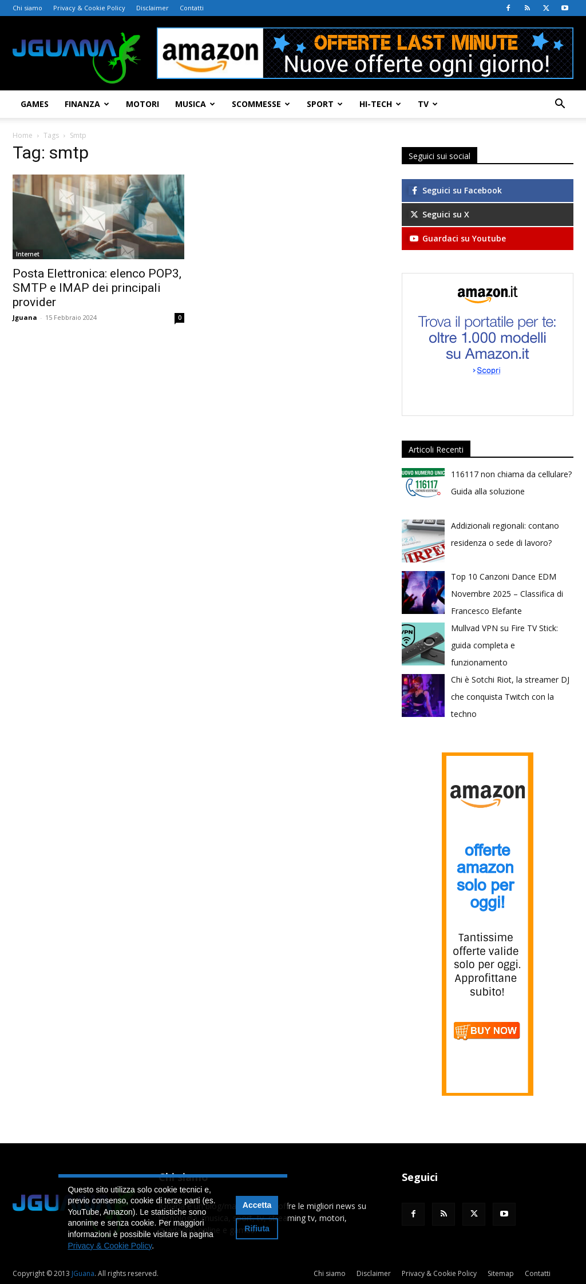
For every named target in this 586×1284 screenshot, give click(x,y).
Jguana (25, 317)
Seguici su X (439, 214)
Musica (195, 103)
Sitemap (501, 1273)
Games (35, 103)
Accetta (257, 1205)
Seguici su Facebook (455, 190)
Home (23, 135)
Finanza (87, 103)
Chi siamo (27, 7)
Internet (27, 254)
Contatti (192, 7)
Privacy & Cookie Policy (89, 7)
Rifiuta (257, 1228)
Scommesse (261, 103)
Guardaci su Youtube (457, 238)
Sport (325, 103)
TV (428, 103)
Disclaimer (152, 7)
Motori (142, 103)
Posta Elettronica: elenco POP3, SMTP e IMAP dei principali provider (97, 288)
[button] (559, 105)
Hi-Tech (380, 103)
